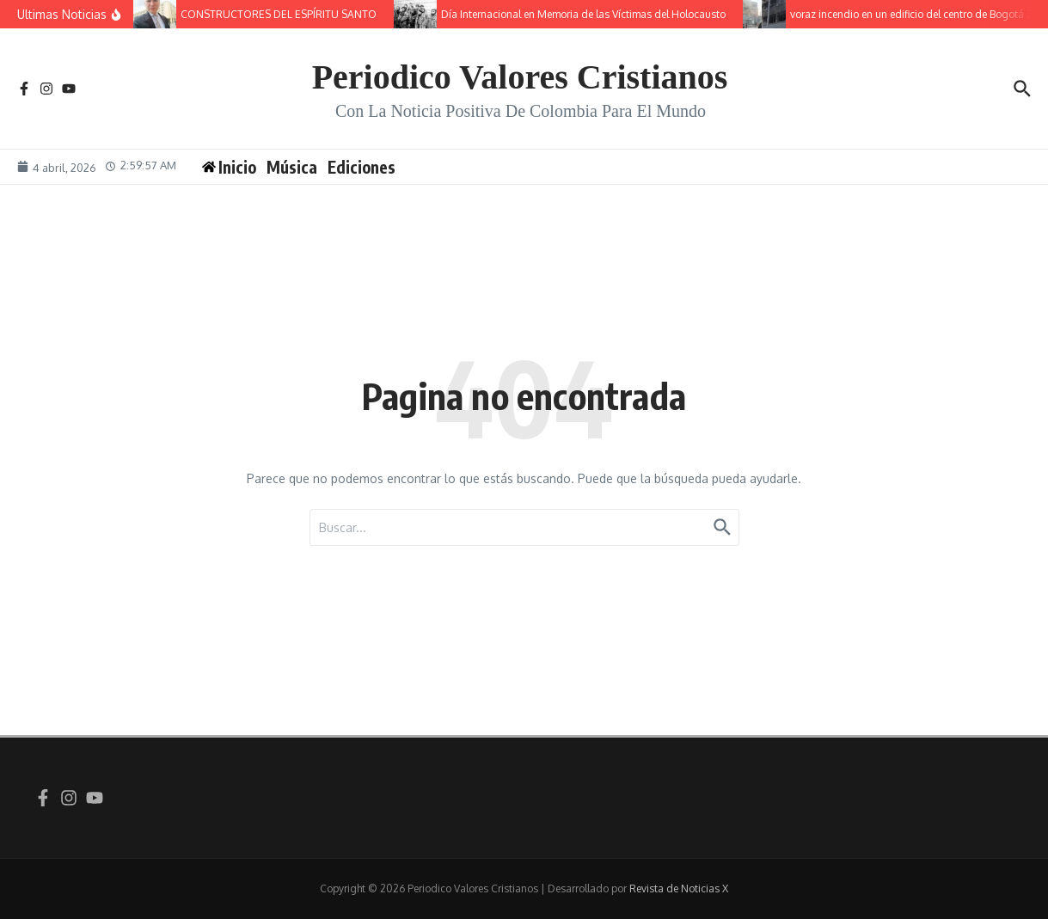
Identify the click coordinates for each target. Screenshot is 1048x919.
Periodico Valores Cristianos (520, 77)
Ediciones (361, 166)
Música (292, 166)
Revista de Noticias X (678, 888)
